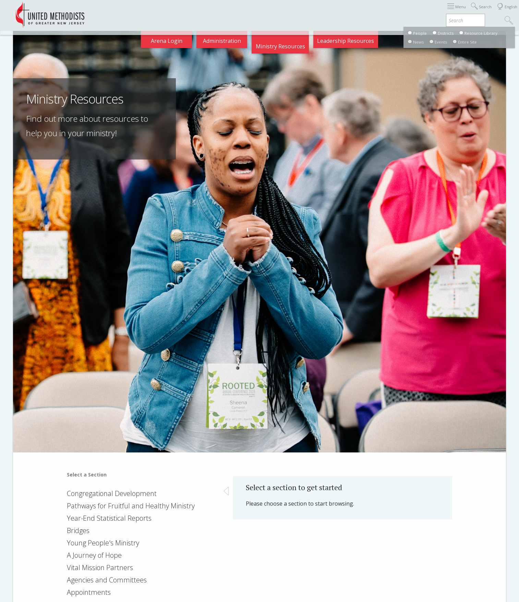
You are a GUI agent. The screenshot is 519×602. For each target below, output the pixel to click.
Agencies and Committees (107, 580)
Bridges (78, 530)
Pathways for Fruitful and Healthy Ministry (131, 505)
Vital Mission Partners (100, 567)
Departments (378, 11)
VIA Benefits (420, 11)
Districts (340, 11)
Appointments (100, 11)
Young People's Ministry (103, 542)
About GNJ (306, 11)
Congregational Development (112, 493)
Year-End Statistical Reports (109, 518)
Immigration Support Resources (242, 11)
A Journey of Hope (94, 555)
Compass (457, 11)
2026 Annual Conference (159, 11)
